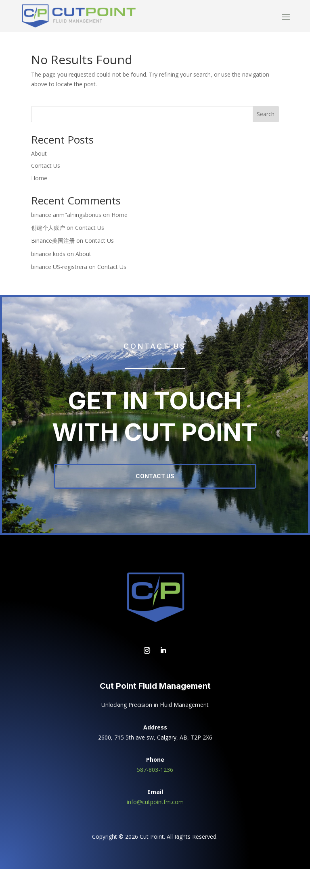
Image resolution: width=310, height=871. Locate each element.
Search (265, 116)
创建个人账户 (48, 229)
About (39, 155)
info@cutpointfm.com (155, 804)
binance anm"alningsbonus (66, 217)
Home (39, 180)
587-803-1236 (155, 771)
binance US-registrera (59, 269)
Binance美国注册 (53, 242)
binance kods (48, 256)
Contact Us (45, 167)
